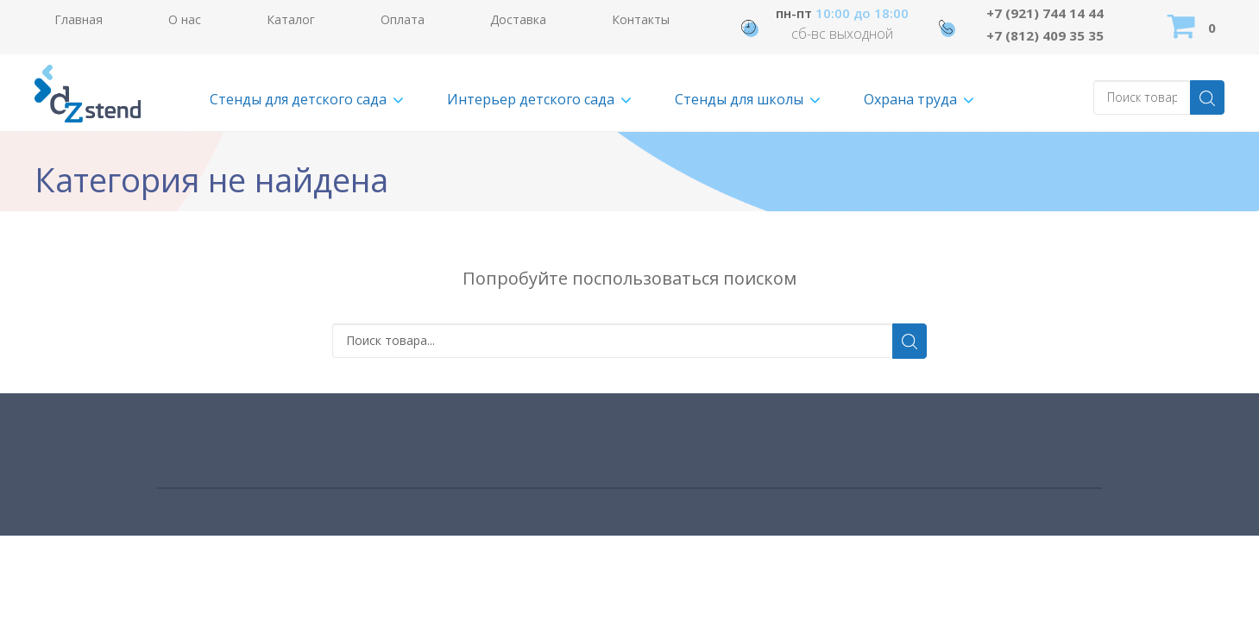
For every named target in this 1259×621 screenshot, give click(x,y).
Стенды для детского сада (298, 99)
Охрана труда (910, 99)
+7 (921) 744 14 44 (1045, 13)
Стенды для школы (739, 99)
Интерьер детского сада (530, 99)
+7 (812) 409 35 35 (1045, 35)
